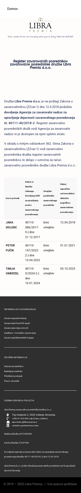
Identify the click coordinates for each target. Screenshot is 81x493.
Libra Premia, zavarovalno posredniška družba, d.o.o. (28, 409)
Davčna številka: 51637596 (16, 443)
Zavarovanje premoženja (15, 318)
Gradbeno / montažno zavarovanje (20, 333)
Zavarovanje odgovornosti (16, 328)
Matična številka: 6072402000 (18, 434)
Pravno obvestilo (11, 381)
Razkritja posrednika (13, 371)
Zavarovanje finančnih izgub (17, 323)
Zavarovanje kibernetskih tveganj (19, 338)
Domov (12, 9)
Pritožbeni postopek (13, 376)
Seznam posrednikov (13, 366)
